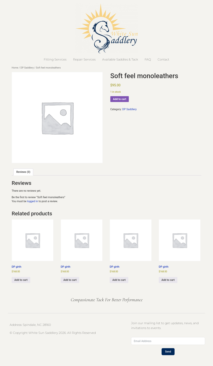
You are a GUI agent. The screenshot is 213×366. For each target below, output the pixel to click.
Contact (163, 59)
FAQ (148, 59)
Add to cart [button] (21, 280)
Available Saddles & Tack (120, 59)
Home (15, 67)
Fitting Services (55, 59)
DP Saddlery (27, 67)
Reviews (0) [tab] (23, 172)
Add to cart (119, 99)
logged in (32, 201)
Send (168, 351)
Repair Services (84, 59)
